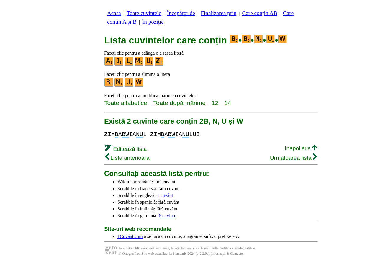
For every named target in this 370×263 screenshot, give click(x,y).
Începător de (181, 13)
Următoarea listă (293, 158)
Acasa (114, 13)
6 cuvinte (167, 215)
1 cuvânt (165, 195)
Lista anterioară (127, 158)
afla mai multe (208, 248)
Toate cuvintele (144, 13)
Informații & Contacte (227, 253)
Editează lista (126, 149)
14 (227, 102)
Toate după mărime (179, 102)
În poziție (153, 22)
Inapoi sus (301, 148)
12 (215, 102)
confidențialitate (243, 248)
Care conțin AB (259, 13)
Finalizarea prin (218, 13)
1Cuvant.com (130, 236)
